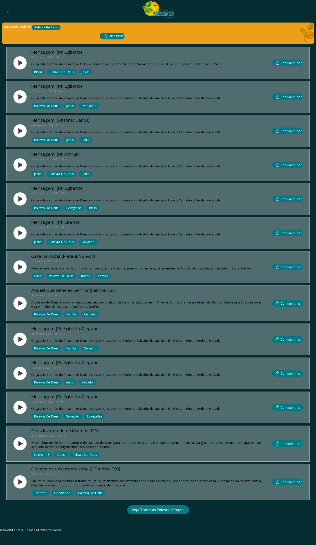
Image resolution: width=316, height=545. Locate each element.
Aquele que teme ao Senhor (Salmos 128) (73, 290)
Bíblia (38, 72)
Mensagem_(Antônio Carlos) (60, 120)
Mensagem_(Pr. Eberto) (55, 222)
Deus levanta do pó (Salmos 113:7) (65, 430)
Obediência (62, 493)
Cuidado (90, 314)
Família (103, 276)
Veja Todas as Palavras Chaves (158, 509)
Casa (37, 276)
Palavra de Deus (61, 72)
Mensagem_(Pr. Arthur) (55, 154)
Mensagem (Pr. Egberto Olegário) (65, 328)
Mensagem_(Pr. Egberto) (56, 52)
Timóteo (40, 493)
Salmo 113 (41, 454)
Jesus (85, 72)
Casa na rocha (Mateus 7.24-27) (63, 256)
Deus (61, 454)
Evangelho (88, 106)
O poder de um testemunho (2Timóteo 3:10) (75, 469)
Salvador (90, 348)
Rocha (85, 276)
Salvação (87, 242)
